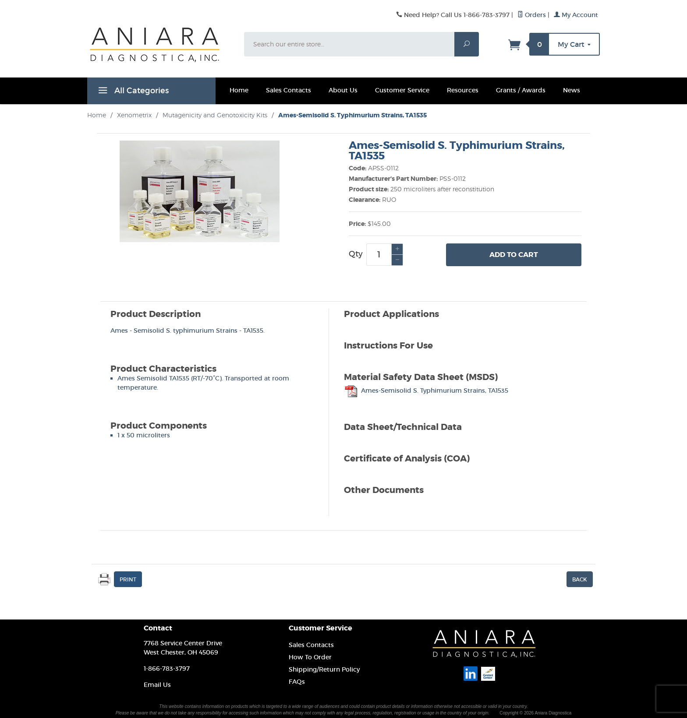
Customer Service (402, 90)
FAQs (297, 682)
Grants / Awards (520, 90)
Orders (531, 15)
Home (239, 90)
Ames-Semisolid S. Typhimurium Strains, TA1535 (426, 390)
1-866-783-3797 (167, 668)
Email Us (157, 685)
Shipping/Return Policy (324, 669)
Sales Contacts (288, 90)
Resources (462, 90)
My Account (576, 15)
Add (513, 254)
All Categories (132, 92)
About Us (343, 90)
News (571, 90)
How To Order (310, 657)
